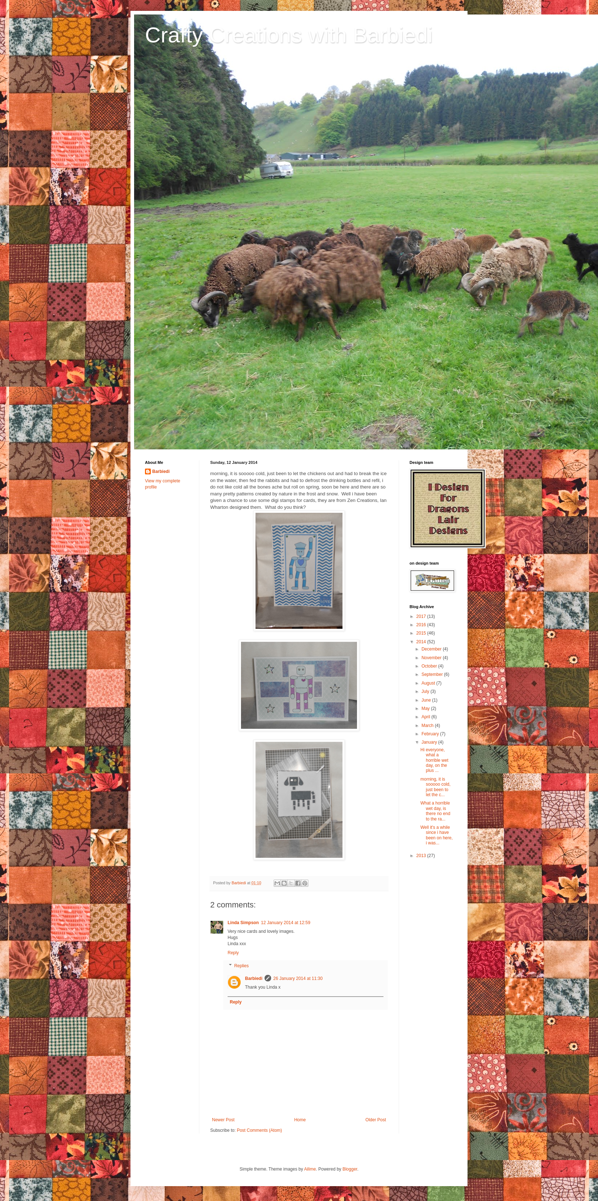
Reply (233, 952)
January (429, 742)
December (432, 649)
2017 (421, 616)
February (430, 733)
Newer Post (223, 1119)
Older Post (375, 1119)
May (426, 708)
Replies (241, 965)
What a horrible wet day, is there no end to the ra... (435, 811)
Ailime (310, 1169)
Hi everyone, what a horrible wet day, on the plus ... (434, 760)
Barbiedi (253, 978)
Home (300, 1119)
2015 (421, 633)
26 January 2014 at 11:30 (298, 978)
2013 (421, 855)
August (428, 683)
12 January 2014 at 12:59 (285, 922)
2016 (421, 624)
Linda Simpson (243, 922)
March (428, 725)
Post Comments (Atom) (259, 1130)
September (432, 674)
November (432, 657)
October (429, 666)
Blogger (349, 1169)
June (426, 700)
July (426, 691)
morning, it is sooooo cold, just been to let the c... (435, 787)
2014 (421, 641)
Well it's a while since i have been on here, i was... (436, 835)
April (426, 716)
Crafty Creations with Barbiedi (289, 35)
